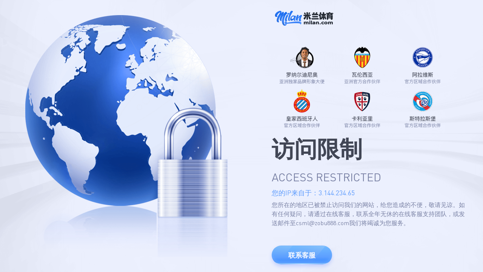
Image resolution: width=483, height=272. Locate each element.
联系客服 (301, 255)
